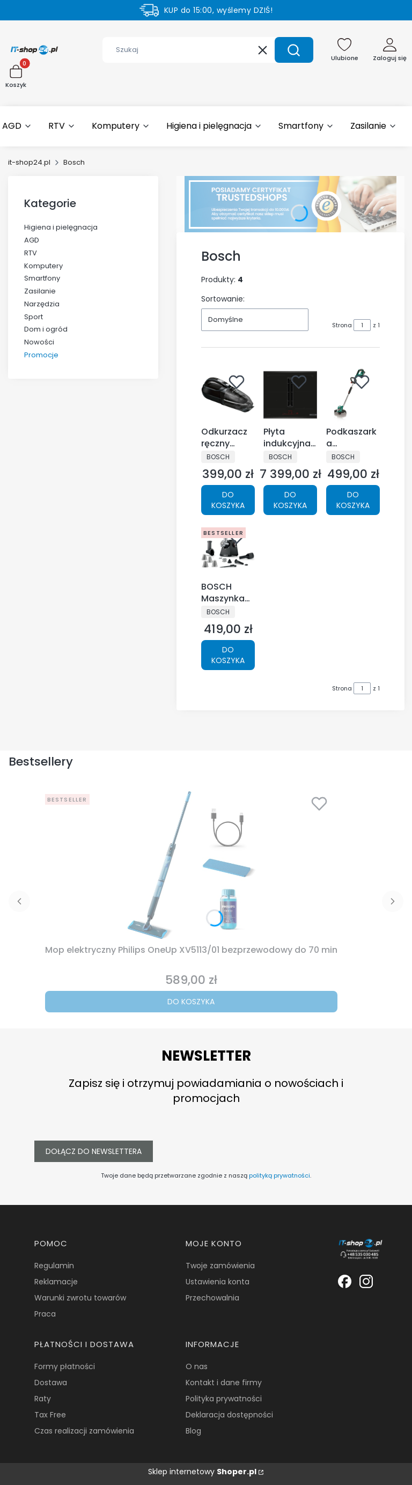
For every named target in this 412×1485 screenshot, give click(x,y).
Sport (33, 317)
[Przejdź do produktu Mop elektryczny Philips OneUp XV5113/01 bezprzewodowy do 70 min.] (191, 865)
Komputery (43, 266)
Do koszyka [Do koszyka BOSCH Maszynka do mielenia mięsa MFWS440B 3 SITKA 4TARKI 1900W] (228, 655)
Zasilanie (40, 291)
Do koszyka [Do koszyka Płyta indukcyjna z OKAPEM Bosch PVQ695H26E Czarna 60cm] (290, 499)
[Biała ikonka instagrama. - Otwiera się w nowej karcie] (366, 1281)
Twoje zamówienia (220, 1265)
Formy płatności (64, 1366)
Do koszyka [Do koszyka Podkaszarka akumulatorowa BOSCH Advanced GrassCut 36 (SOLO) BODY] (353, 499)
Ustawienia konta (217, 1281)
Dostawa (50, 1382)
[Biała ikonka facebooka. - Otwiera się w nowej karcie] (344, 1281)
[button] (294, 50)
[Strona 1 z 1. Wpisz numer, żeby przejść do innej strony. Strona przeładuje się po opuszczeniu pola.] (362, 325)
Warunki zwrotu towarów (80, 1297)
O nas (197, 1366)
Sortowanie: (223, 298)
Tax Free (50, 1414)
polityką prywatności (279, 1175)
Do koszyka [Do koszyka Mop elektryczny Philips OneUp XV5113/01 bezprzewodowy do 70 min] (191, 1001)
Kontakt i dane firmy (224, 1382)
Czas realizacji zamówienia (84, 1430)
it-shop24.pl (29, 162)
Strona (342, 325)
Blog (193, 1430)
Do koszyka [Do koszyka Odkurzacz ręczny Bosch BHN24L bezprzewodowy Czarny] (228, 499)
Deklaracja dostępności (229, 1414)
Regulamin (54, 1265)
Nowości (39, 342)
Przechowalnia (212, 1297)
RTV (30, 253)
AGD (31, 240)
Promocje (41, 355)
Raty (42, 1398)
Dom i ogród (46, 329)
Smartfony (42, 278)
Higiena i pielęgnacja (61, 227)
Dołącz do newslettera (94, 1151)
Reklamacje (56, 1281)
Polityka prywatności (224, 1398)
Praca (45, 1313)
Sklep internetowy (202, 1471)
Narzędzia (42, 304)
